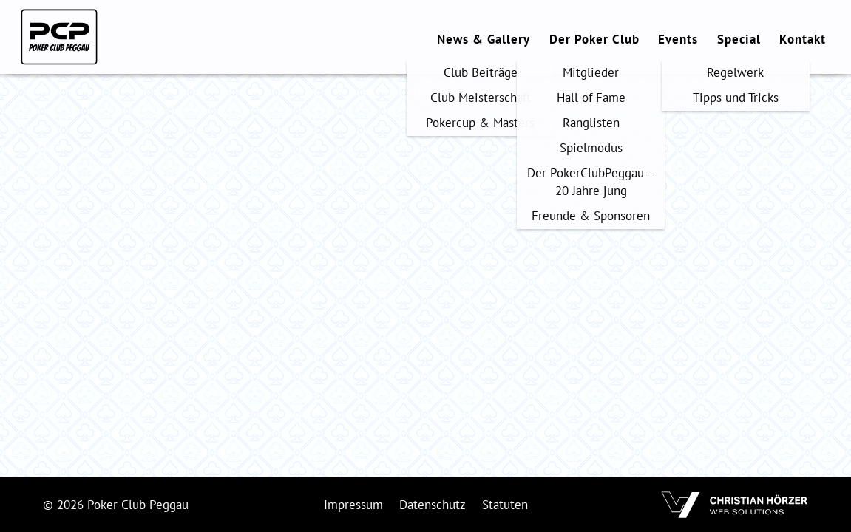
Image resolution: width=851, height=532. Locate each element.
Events (678, 39)
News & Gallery (483, 39)
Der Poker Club (594, 39)
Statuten (505, 505)
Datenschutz (432, 505)
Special (739, 39)
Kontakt (802, 39)
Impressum (353, 505)
